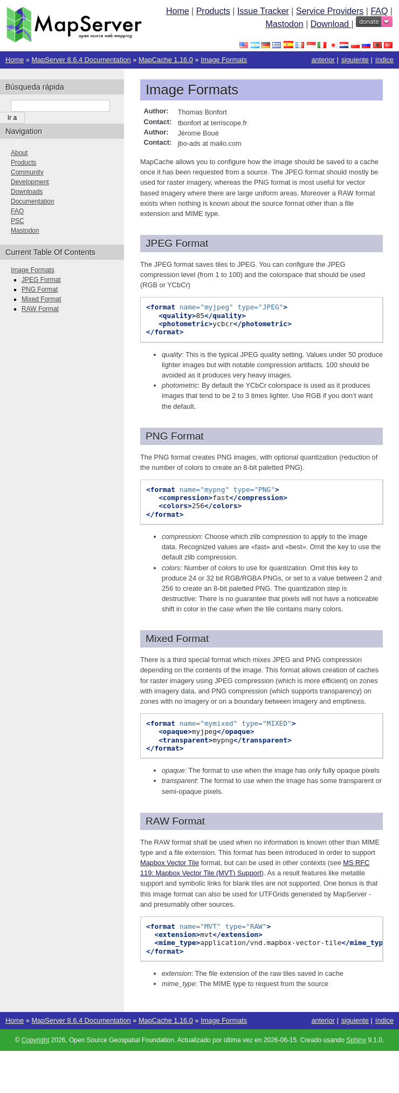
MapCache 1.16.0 (166, 60)
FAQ (379, 11)
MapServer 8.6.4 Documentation (80, 60)
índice (384, 60)
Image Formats (224, 60)
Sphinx (356, 1040)
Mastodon (284, 24)
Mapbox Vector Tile (169, 863)
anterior (322, 60)
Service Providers (329, 11)
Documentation (32, 201)
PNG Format (40, 289)
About (19, 153)
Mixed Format (41, 299)
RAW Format (40, 309)
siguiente (355, 60)
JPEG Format (41, 280)
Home (177, 11)
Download (331, 24)
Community (27, 172)
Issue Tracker (263, 11)
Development (30, 182)
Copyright (35, 1040)
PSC (17, 221)
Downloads (27, 191)
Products (213, 11)
